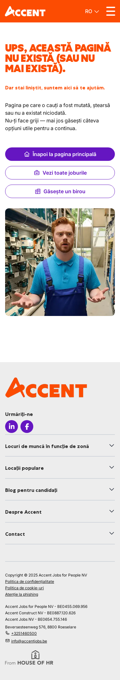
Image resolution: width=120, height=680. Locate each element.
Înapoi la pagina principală (60, 154)
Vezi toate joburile (60, 173)
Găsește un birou (60, 191)
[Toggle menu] (110, 11)
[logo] (25, 11)
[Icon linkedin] (11, 426)
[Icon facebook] (26, 426)
